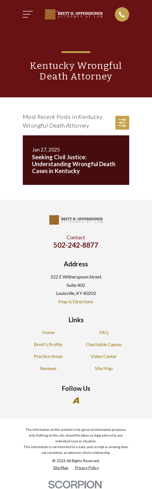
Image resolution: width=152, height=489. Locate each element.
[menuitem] (60, 468)
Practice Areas (48, 356)
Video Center (104, 356)
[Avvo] (76, 400)
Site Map (104, 368)
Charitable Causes (104, 344)
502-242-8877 (75, 245)
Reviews (48, 368)
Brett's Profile (48, 344)
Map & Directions (75, 301)
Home (48, 332)
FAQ (103, 332)
